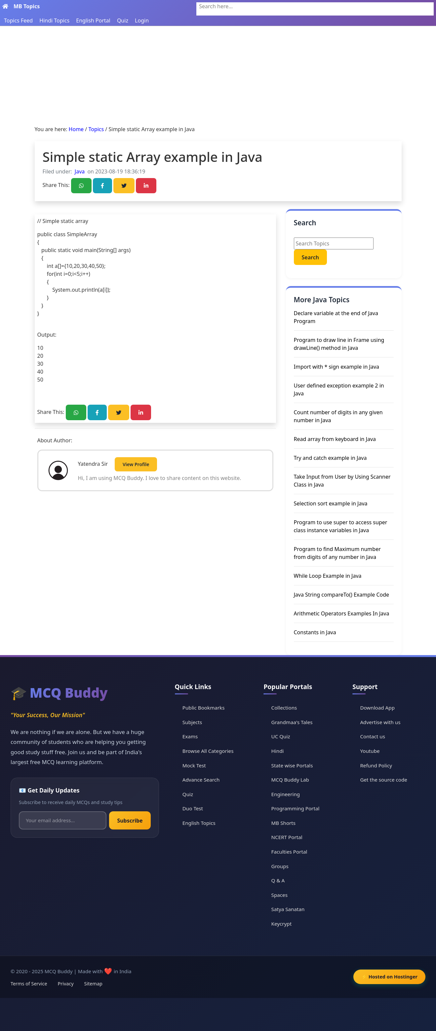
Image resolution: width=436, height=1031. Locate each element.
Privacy (66, 983)
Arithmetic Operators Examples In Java (341, 613)
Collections (284, 707)
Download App (377, 707)
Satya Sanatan (288, 909)
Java (80, 171)
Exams (190, 736)
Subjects (192, 722)
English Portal (93, 20)
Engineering (285, 794)
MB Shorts (283, 823)
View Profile (136, 464)
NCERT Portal (286, 837)
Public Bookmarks (203, 707)
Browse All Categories (208, 751)
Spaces (279, 895)
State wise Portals (292, 765)
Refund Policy (376, 765)
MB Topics (27, 6)
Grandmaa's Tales (292, 722)
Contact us (372, 736)
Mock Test (194, 765)
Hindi (277, 751)
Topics (96, 129)
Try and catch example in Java (330, 457)
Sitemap (93, 983)
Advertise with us (380, 722)
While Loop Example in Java (328, 575)
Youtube (369, 751)
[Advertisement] (218, 75)
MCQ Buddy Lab (290, 779)
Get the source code (383, 779)
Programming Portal (295, 808)
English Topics (199, 823)
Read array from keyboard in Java (335, 439)
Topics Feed (18, 20)
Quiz (122, 20)
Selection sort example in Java (331, 503)
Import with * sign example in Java (336, 366)
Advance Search (201, 779)
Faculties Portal (289, 851)
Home (76, 129)
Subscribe (129, 820)
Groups (280, 866)
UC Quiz (280, 736)
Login (142, 20)
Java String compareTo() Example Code (341, 594)
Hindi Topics (54, 20)
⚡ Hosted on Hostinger (389, 977)
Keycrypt (281, 923)
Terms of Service (29, 983)
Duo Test (192, 808)
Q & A (278, 880)
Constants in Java (315, 632)
